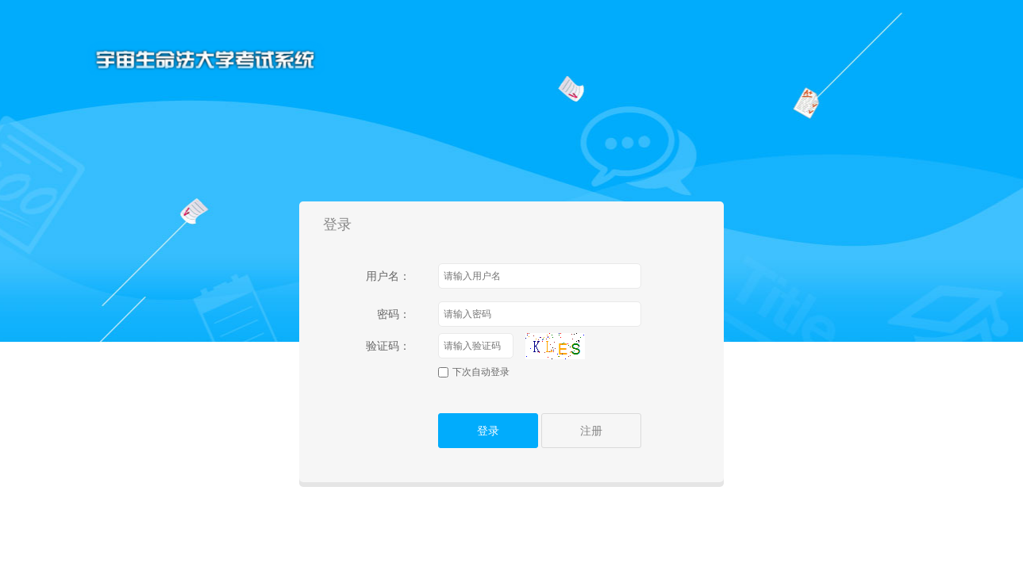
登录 (488, 430)
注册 (591, 430)
